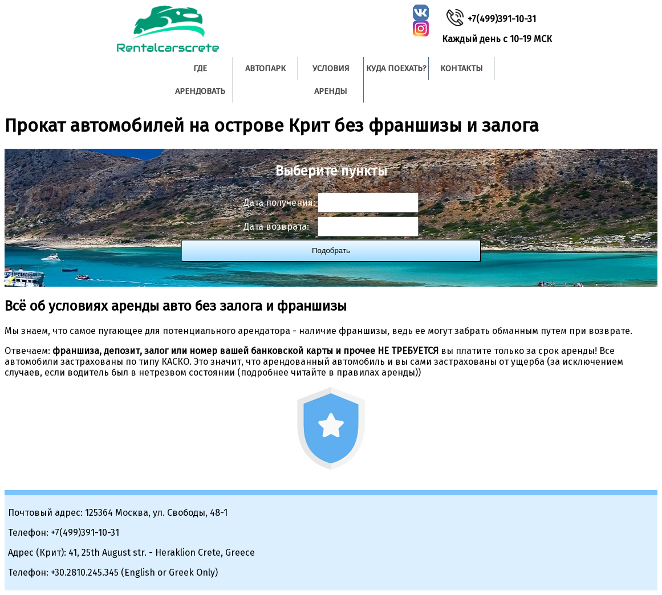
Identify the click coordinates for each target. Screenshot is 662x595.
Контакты (461, 68)
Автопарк (265, 68)
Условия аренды (331, 79)
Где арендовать (200, 79)
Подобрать (331, 250)
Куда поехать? (396, 68)
